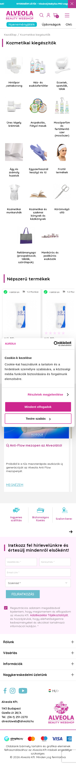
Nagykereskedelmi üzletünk (25, 675)
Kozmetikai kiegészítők (35, 34)
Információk (12, 664)
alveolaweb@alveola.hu (18, 721)
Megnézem (14, 485)
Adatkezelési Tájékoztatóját (49, 615)
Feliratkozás (23, 594)
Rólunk (8, 642)
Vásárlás (10, 653)
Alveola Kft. (10, 702)
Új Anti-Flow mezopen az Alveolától (34, 445)
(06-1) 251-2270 (17, 717)
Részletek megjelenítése (45, 394)
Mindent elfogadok (38, 407)
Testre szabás (38, 418)
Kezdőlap (10, 34)
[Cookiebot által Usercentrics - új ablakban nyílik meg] (54, 343)
